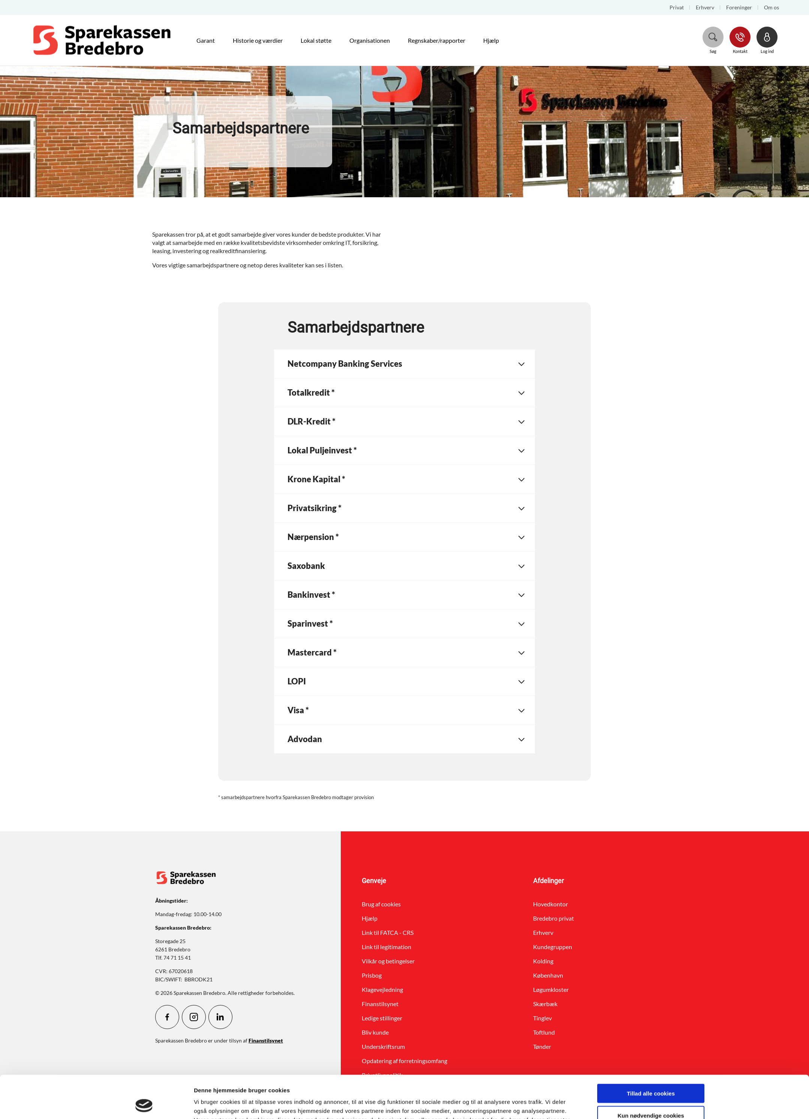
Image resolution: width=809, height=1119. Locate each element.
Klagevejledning (382, 989)
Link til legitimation (386, 946)
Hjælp (370, 918)
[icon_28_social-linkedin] (220, 1017)
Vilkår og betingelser (388, 960)
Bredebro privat (553, 918)
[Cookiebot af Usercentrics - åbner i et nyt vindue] (144, 1104)
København (548, 975)
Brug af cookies (381, 904)
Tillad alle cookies (651, 1053)
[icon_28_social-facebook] (167, 1017)
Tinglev (542, 1018)
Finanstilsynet (380, 1003)
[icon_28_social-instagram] (194, 1017)
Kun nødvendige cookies (650, 1075)
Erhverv (543, 932)
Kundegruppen (552, 946)
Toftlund (544, 1032)
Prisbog (372, 975)
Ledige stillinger (382, 1018)
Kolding (543, 960)
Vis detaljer (485, 1104)
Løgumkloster (551, 989)
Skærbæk (545, 1003)
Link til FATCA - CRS (387, 932)
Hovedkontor (550, 904)
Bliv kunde (375, 1032)
